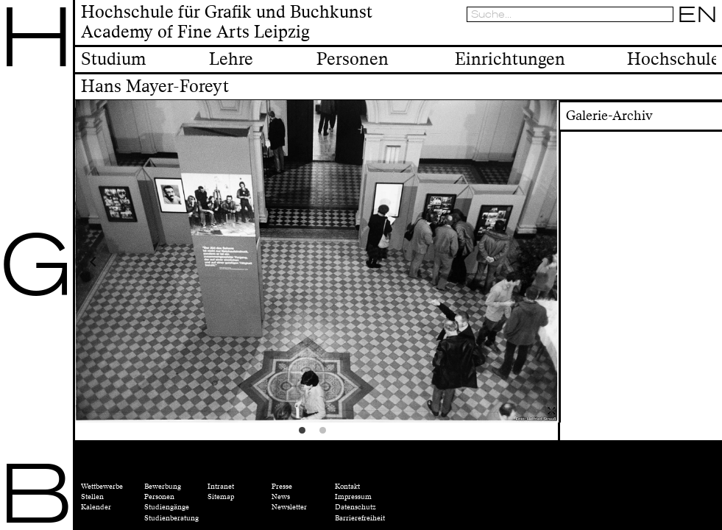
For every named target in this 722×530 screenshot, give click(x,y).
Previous (135, 261)
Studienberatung (171, 518)
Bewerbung (162, 486)
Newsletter (289, 507)
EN (698, 14)
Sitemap (221, 496)
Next (497, 261)
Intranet (221, 486)
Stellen (92, 496)
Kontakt (347, 486)
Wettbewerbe (102, 486)
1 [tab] (306, 434)
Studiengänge (166, 507)
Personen (159, 496)
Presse (282, 486)
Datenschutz (355, 507)
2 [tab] (326, 434)
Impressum (353, 496)
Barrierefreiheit (360, 518)
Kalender (96, 507)
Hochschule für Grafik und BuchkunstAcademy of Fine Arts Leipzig (226, 22)
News (281, 496)
